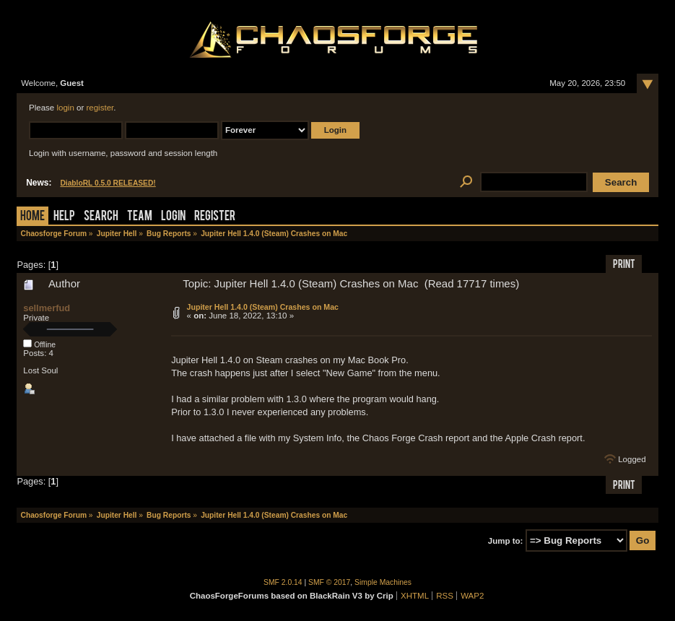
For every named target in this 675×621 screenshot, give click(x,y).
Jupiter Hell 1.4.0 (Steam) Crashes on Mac (263, 307)
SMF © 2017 (329, 582)
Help (64, 217)
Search (101, 217)
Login (173, 217)
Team (139, 217)
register (99, 107)
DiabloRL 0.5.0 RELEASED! (107, 183)
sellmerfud (46, 308)
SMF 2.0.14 (283, 582)
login (65, 107)
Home (32, 217)
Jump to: (505, 541)
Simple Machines (382, 582)
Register (214, 217)
